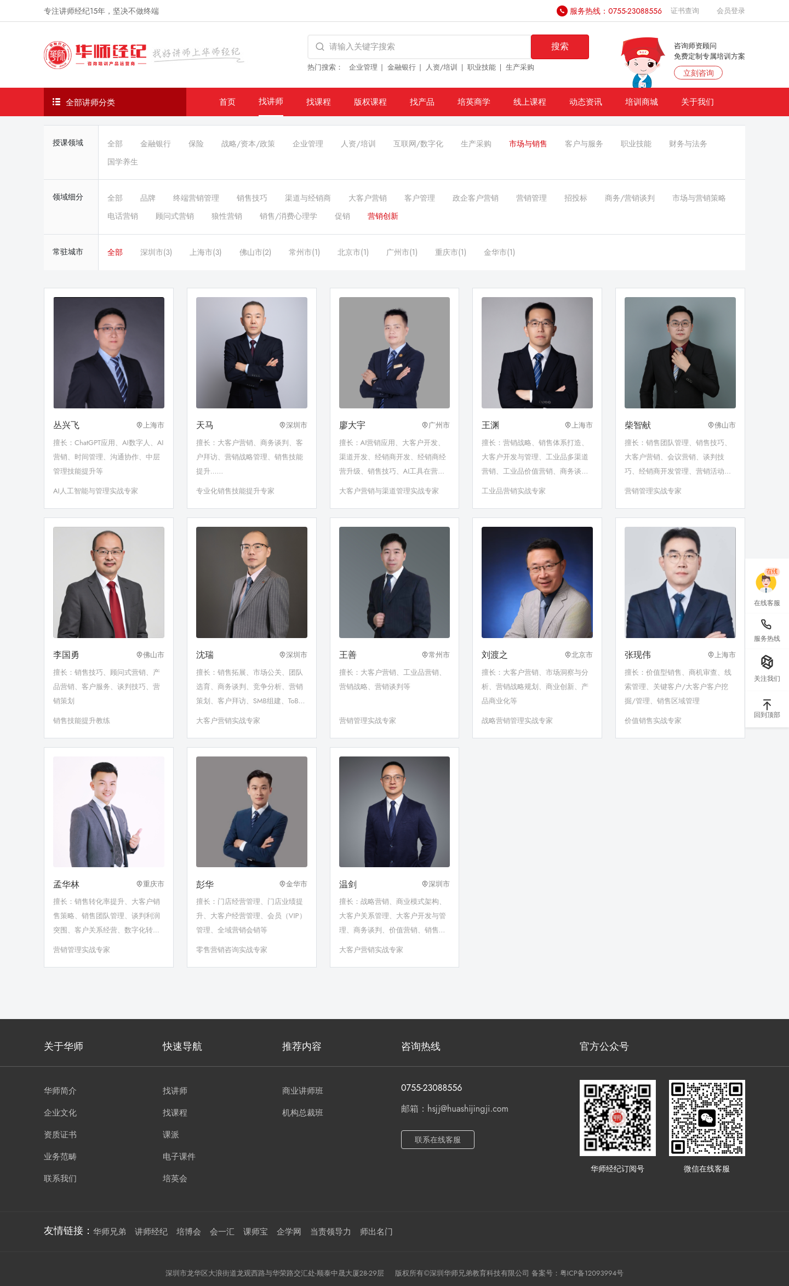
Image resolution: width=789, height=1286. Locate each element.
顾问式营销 (175, 215)
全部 (115, 143)
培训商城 (641, 101)
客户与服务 (584, 143)
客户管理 (419, 197)
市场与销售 (528, 143)
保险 (196, 143)
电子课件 (179, 1157)
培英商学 (474, 101)
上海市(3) (205, 252)
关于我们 (697, 101)
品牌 (148, 197)
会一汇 (222, 1232)
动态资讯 (585, 101)
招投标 (575, 197)
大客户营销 (367, 197)
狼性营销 (226, 215)
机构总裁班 (302, 1113)
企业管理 (363, 67)
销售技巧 (252, 197)
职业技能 (481, 67)
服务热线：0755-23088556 (616, 10)
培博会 (188, 1232)
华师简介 (60, 1091)
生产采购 (520, 67)
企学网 (289, 1232)
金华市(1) (499, 252)
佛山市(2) (255, 252)
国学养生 (122, 161)
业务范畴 (60, 1157)
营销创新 (383, 215)
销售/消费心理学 (288, 215)
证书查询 (685, 10)
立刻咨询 (698, 72)
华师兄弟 (109, 1232)
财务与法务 (688, 143)
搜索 (560, 46)
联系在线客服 (438, 1139)
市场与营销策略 (699, 197)
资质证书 (60, 1135)
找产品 (422, 101)
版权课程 (370, 101)
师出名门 (376, 1232)
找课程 (318, 101)
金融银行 (401, 67)
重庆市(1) (450, 252)
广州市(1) (402, 252)
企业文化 (60, 1113)
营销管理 (531, 197)
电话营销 (122, 215)
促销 (342, 215)
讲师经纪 (151, 1232)
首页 (227, 101)
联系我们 (60, 1179)
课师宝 (255, 1232)
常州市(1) (304, 252)
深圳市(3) (156, 252)
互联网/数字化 (418, 143)
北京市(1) (353, 252)
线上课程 (529, 101)
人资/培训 (442, 67)
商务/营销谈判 (630, 197)
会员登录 (731, 10)
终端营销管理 (196, 197)
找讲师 (271, 101)
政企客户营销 (476, 197)
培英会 (175, 1179)
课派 (171, 1135)
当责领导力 (330, 1232)
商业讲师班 (302, 1091)
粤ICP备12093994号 (592, 1273)
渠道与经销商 (308, 197)
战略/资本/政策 (248, 143)
